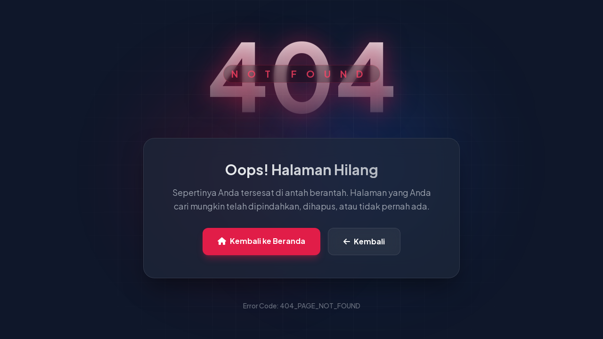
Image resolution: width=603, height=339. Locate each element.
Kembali (364, 241)
